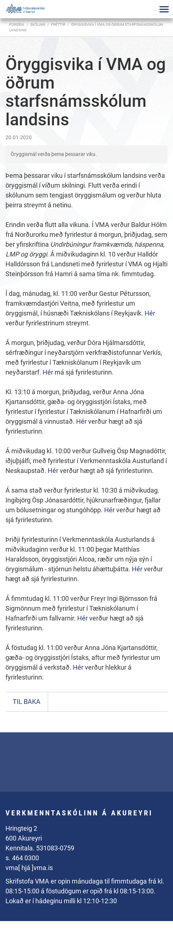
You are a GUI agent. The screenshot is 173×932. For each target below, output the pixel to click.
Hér (150, 313)
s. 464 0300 (22, 858)
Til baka (26, 701)
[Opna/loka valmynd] (164, 9)
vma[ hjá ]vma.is (29, 868)
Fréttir (58, 25)
